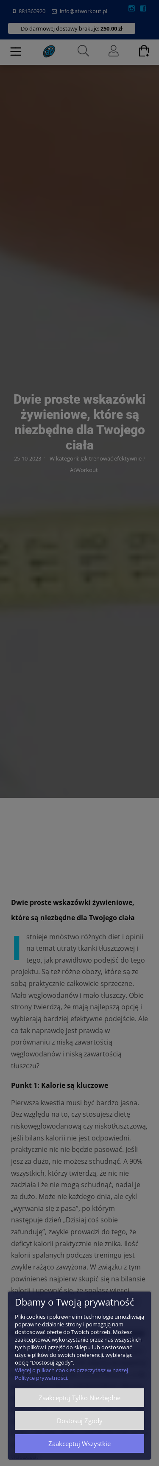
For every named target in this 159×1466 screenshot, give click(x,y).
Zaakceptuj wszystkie (79, 1443)
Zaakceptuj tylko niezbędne (79, 1397)
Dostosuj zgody (80, 1420)
